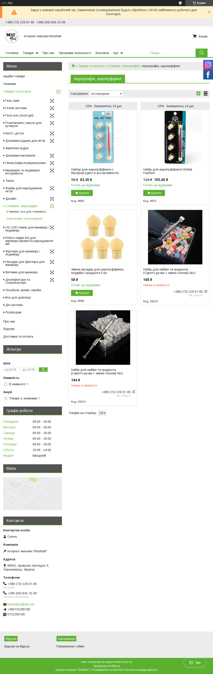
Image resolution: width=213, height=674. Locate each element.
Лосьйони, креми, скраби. (23, 290)
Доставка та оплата (18, 336)
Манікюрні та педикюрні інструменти (22, 172)
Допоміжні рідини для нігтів (25, 140)
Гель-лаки (12, 100)
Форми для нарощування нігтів (23, 189)
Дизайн (10, 198)
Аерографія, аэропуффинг (25, 218)
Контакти (102, 53)
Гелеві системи (16, 108)
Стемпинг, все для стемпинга (26, 211)
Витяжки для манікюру (21, 272)
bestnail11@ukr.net (21, 604)
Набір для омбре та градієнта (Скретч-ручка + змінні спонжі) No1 (97, 371)
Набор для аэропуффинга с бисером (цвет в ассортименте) (95, 171)
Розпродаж (13, 312)
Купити (84, 193)
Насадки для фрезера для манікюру (25, 263)
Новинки (9, 84)
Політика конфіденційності (141, 669)
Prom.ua (127, 662)
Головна (11, 53)
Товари (28, 53)
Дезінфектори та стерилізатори (17, 281)
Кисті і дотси (14, 133)
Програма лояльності (75, 53)
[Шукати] (202, 53)
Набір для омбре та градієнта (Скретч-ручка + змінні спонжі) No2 (169, 271)
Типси (9, 180)
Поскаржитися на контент (107, 669)
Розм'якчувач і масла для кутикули (23, 124)
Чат (195, 663)
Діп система (14, 305)
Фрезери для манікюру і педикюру (22, 253)
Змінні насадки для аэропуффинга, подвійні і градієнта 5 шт (97, 271)
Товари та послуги (91, 66)
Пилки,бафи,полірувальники (25, 163)
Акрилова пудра (16, 148)
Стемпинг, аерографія (123, 66)
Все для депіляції (18, 297)
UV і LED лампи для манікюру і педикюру (27, 229)
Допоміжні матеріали (20, 155)
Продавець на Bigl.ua (106, 665)
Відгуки (8, 329)
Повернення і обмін (70, 646)
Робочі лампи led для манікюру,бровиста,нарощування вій (29, 241)
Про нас (49, 53)
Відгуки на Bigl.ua (16, 646)
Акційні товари (14, 76)
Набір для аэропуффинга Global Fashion (167, 171)
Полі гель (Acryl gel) (19, 115)
